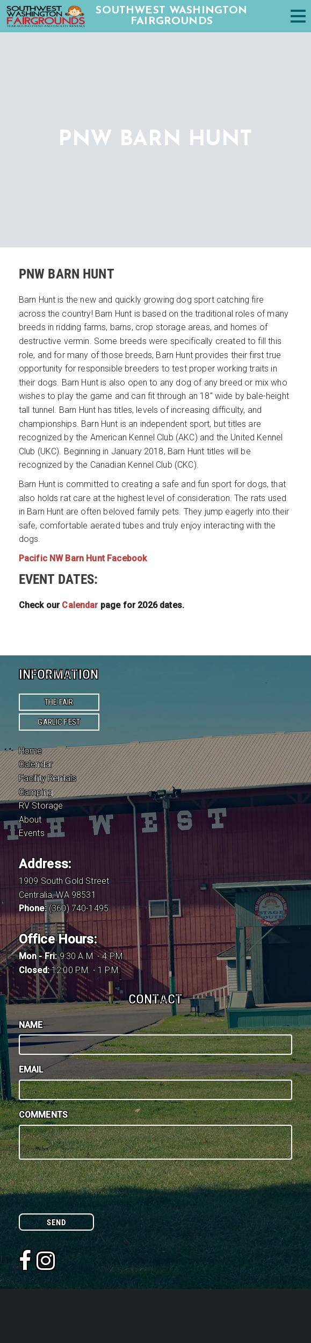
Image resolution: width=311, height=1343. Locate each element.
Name (31, 1025)
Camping (36, 792)
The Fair (59, 702)
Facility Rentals (48, 778)
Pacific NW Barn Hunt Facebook (83, 558)
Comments (43, 1115)
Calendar (36, 764)
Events (32, 833)
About (30, 820)
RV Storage (41, 806)
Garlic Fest (59, 722)
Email (31, 1070)
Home (30, 751)
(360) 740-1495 (79, 908)
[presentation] (100, 1192)
